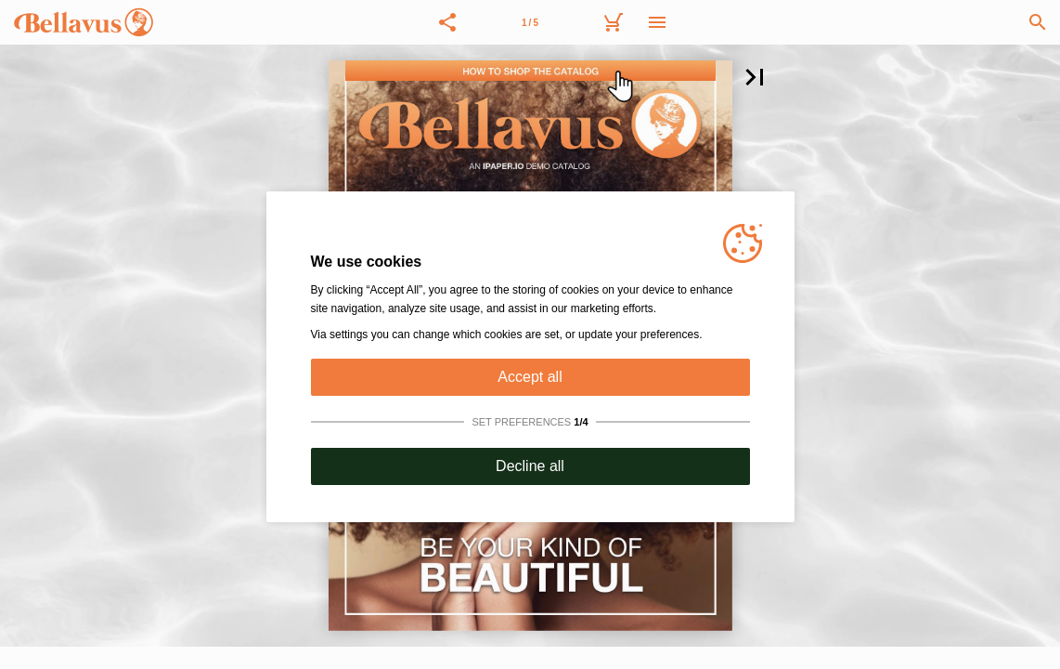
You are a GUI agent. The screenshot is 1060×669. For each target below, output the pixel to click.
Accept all (530, 377)
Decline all (530, 466)
